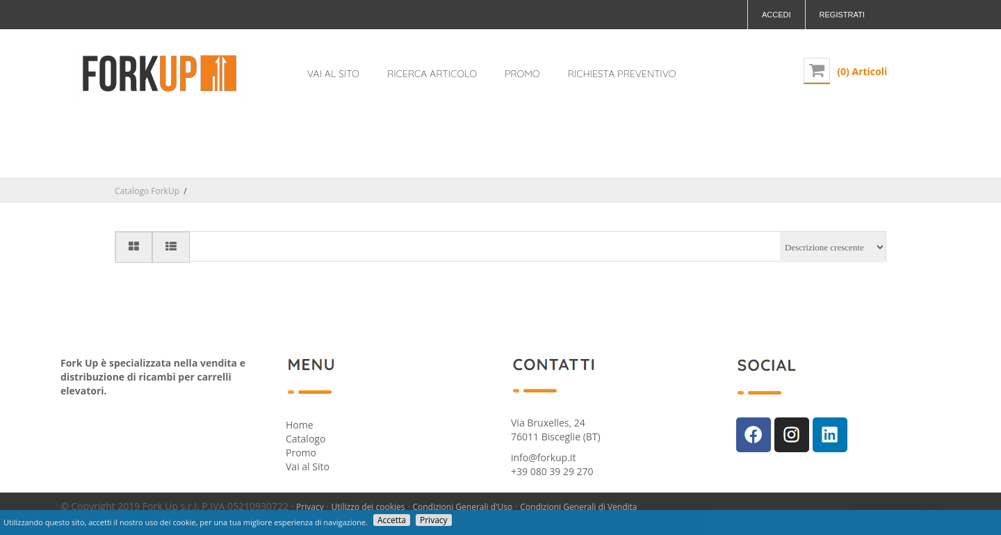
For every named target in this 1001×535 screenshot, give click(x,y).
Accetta (391, 520)
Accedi (776, 14)
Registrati (842, 14)
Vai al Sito (307, 466)
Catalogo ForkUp (147, 191)
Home (300, 424)
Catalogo (305, 438)
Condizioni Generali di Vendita (578, 507)
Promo (301, 452)
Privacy (310, 507)
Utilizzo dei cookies (368, 507)
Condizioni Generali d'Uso (462, 507)
